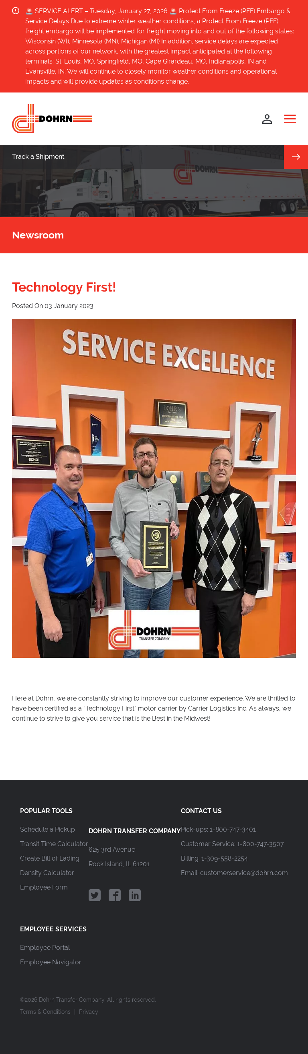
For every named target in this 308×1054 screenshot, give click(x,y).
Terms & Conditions (45, 1012)
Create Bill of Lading (49, 858)
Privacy (88, 1012)
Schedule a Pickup (47, 829)
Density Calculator (47, 873)
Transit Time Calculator (54, 844)
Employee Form (44, 887)
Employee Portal (45, 947)
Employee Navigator (50, 962)
